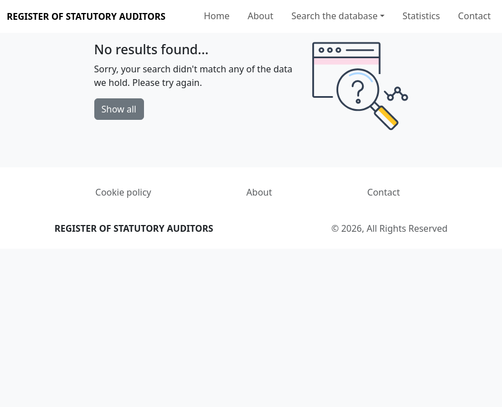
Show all (119, 109)
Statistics (421, 16)
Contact (474, 16)
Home (217, 16)
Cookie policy (123, 192)
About (260, 16)
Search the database (334, 16)
